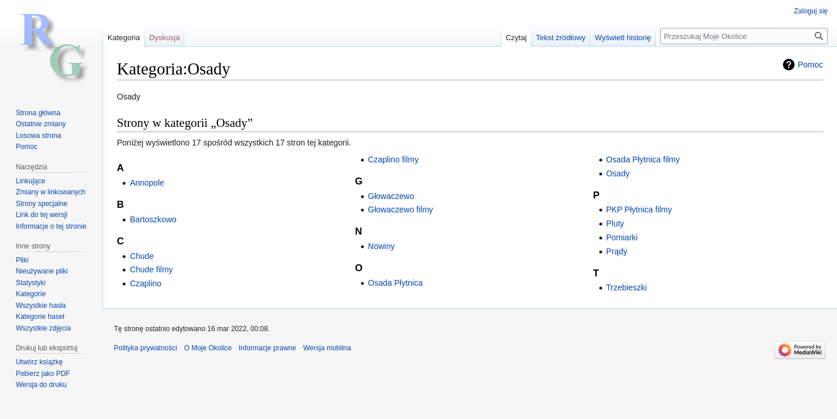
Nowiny (381, 246)
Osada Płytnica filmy (643, 159)
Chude (141, 256)
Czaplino (145, 283)
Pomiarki (622, 237)
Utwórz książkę (39, 362)
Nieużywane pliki (41, 271)
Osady (617, 173)
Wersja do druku (41, 385)
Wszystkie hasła (41, 305)
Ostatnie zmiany (41, 124)
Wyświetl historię (623, 37)
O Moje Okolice (208, 348)
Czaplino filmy (393, 159)
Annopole (147, 182)
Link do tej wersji (41, 215)
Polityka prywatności (145, 348)
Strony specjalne (41, 204)
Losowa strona (38, 136)
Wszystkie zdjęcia (43, 328)
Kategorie (30, 294)
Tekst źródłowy (560, 37)
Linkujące (30, 181)
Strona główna (38, 113)
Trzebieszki (626, 287)
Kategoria (124, 37)
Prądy (617, 251)
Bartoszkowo (153, 219)
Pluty (615, 223)
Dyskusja (164, 37)
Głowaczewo (391, 196)
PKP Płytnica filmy (639, 209)
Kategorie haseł (40, 317)
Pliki (22, 260)
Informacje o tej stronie (51, 226)
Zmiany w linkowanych (50, 192)
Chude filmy (151, 269)
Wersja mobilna (326, 348)
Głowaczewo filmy (400, 209)
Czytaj (516, 37)
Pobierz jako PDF (43, 374)
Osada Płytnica (395, 282)
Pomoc (810, 64)
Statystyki (30, 283)
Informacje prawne (267, 348)
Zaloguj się (811, 11)
